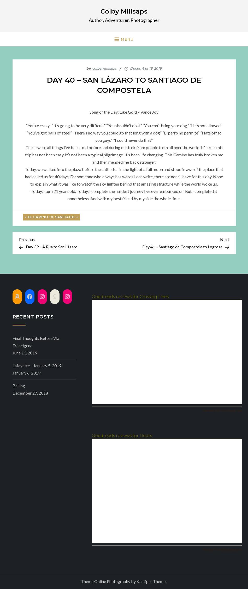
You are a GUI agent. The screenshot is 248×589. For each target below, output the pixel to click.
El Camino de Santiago (51, 217)
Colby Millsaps (124, 11)
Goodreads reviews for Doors (122, 435)
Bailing (19, 385)
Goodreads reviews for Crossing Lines (130, 296)
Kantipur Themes (152, 581)
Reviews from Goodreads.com (223, 410)
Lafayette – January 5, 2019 (37, 365)
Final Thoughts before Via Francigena (36, 342)
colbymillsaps (104, 68)
